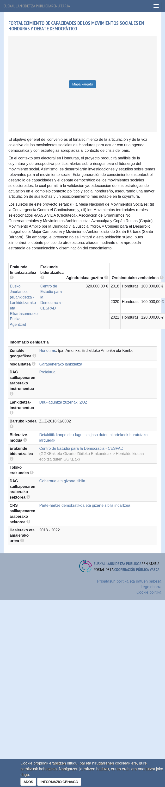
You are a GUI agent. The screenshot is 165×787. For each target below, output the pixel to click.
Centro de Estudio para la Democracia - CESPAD (81, 448)
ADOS (28, 782)
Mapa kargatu (82, 84)
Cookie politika (148, 592)
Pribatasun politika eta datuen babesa (129, 581)
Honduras (47, 351)
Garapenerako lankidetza (60, 364)
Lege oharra (151, 587)
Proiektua (47, 372)
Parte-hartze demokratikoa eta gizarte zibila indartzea (84, 505)
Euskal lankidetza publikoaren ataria (37, 6)
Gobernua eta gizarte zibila (62, 481)
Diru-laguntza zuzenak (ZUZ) (63, 402)
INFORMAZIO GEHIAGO (59, 782)
